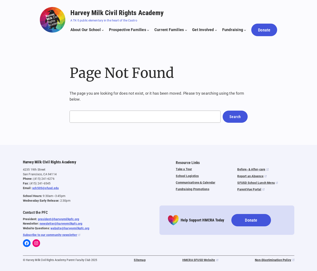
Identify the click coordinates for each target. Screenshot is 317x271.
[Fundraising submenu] (234, 30)
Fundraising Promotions (192, 189)
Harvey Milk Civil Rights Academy (117, 13)
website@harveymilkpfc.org (69, 228)
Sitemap (139, 260)
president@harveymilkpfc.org (58, 219)
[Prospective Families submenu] (129, 30)
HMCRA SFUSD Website (198, 260)
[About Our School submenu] (87, 30)
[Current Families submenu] (170, 30)
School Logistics (187, 176)
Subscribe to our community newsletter (50, 235)
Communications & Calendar (195, 182)
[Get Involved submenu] (204, 30)
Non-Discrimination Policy (273, 260)
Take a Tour (184, 169)
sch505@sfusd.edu (45, 188)
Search (235, 116)
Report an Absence (250, 176)
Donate (264, 30)
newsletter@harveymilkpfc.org (61, 223)
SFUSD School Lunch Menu (256, 183)
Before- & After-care (251, 169)
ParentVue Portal (249, 189)
